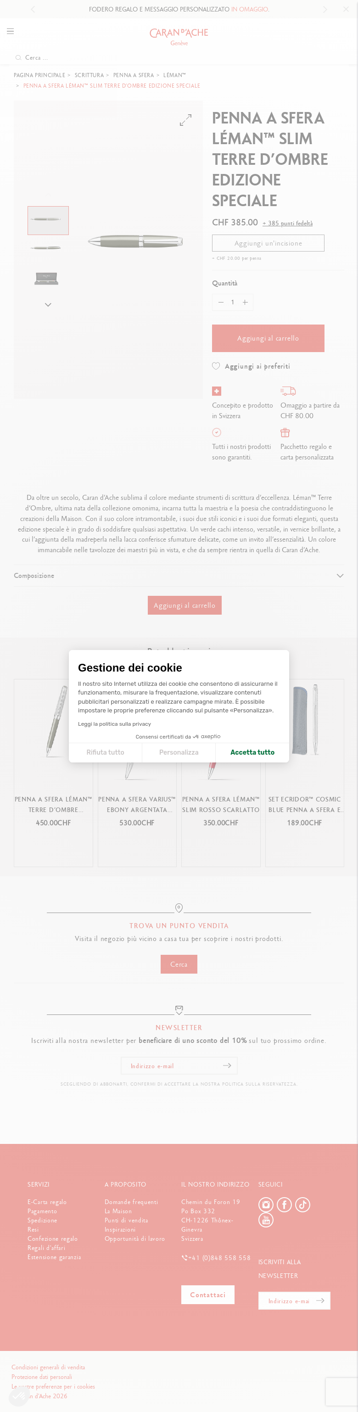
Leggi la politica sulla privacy (114, 724)
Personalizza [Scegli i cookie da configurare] (179, 752)
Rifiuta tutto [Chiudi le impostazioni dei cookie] (105, 752)
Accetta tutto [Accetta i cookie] (252, 752)
